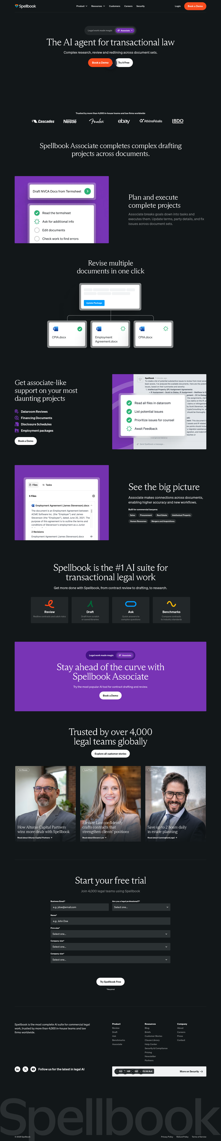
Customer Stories (153, 1036)
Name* (54, 915)
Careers (181, 1032)
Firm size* (55, 928)
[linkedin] (17, 1069)
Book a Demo (195, 6)
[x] (25, 1069)
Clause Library (152, 1040)
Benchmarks (118, 1040)
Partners (149, 1060)
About (180, 1028)
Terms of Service (199, 1136)
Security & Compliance (156, 1048)
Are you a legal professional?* (126, 901)
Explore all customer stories (110, 754)
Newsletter (150, 1056)
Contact (181, 1040)
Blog (147, 1028)
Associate (117, 1044)
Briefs (148, 1032)
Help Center (151, 1044)
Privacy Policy (167, 1136)
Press (180, 1036)
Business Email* (58, 901)
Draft (114, 1032)
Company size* (57, 941)
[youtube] (33, 1069)
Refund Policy (182, 1136)
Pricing (148, 1052)
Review (116, 1028)
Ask (114, 1036)
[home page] (25, 6)
